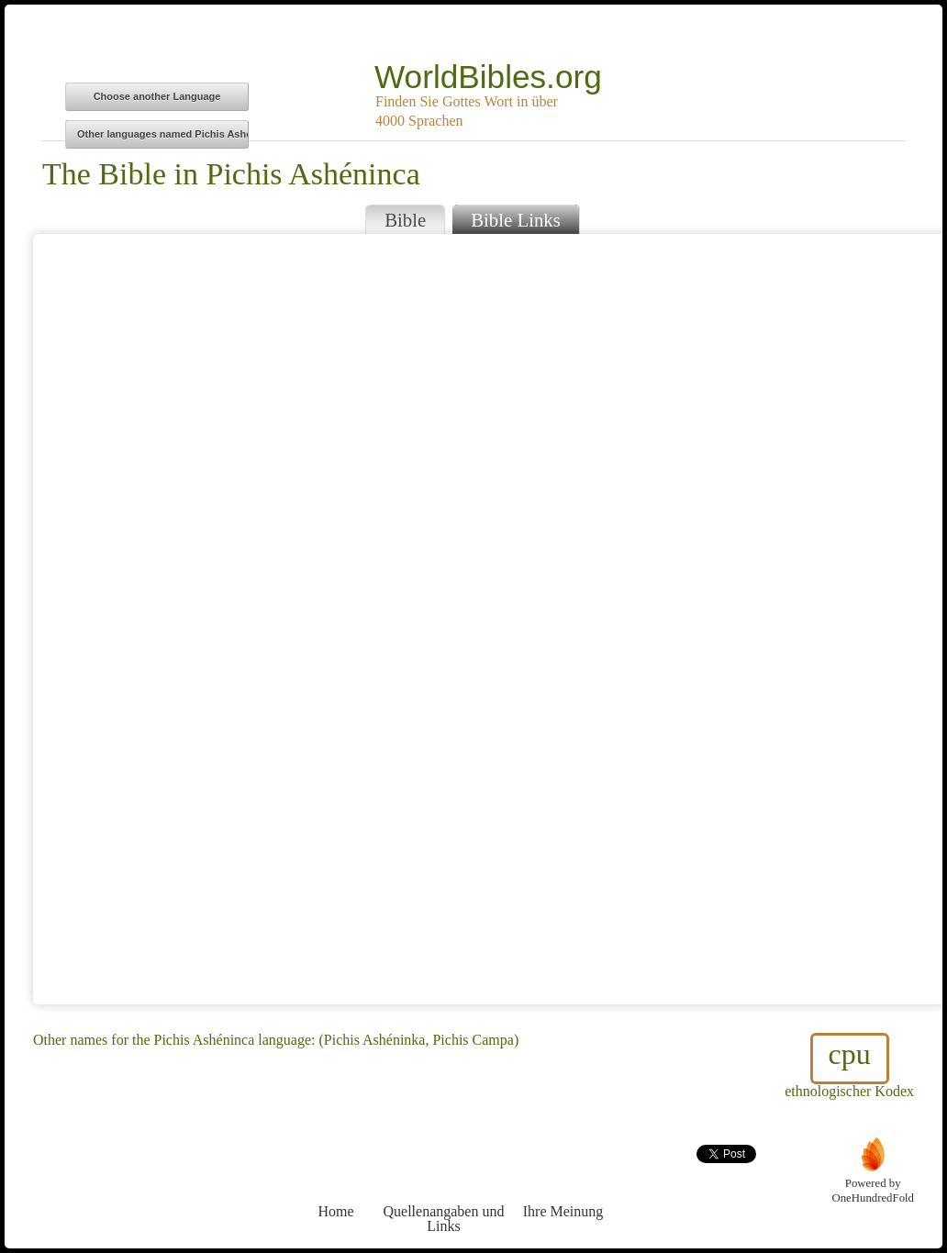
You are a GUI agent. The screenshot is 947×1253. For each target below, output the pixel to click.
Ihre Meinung (563, 1177)
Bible (405, 219)
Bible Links (516, 219)
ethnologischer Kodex (849, 1066)
